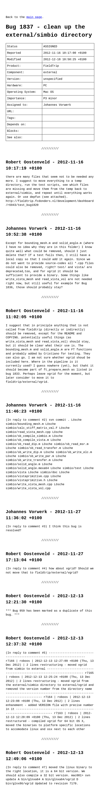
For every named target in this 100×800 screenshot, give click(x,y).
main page (34, 17)
